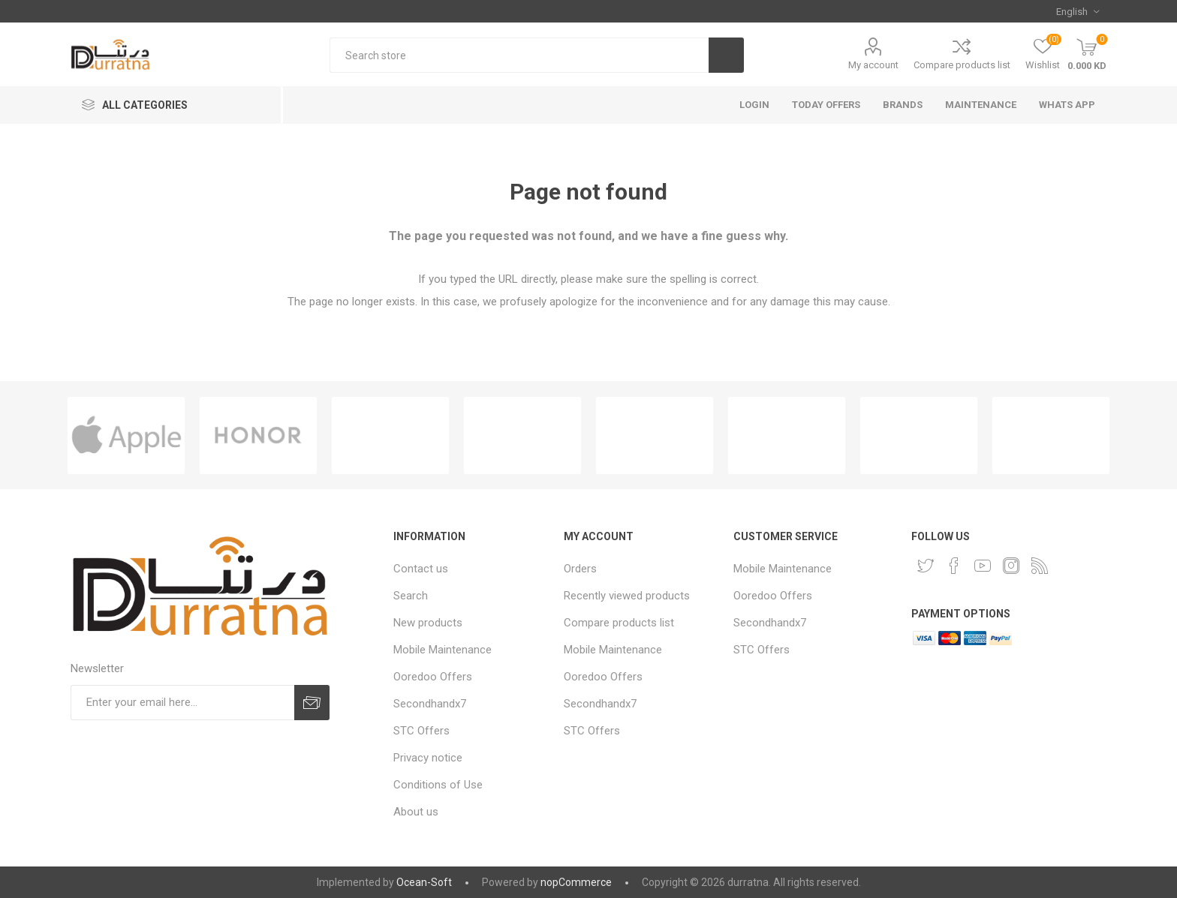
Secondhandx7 (429, 703)
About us (415, 811)
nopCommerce (576, 882)
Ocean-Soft (424, 882)
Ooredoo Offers (432, 676)
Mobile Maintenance (442, 649)
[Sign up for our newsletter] (182, 702)
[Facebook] (954, 566)
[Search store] (519, 55)
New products (427, 622)
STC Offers (421, 730)
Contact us (420, 568)
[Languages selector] (1077, 11)
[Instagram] (1011, 566)
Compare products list (962, 65)
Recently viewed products (627, 595)
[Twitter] (926, 566)
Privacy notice (427, 757)
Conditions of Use (438, 784)
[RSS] (1040, 566)
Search (410, 595)
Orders (580, 568)
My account (873, 65)
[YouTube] (983, 566)
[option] (126, 435)
